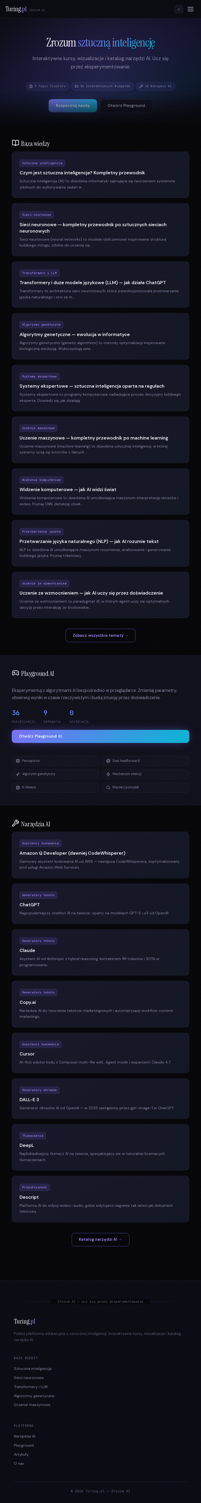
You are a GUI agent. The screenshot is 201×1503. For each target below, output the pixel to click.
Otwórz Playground (126, 105)
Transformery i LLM (31, 1386)
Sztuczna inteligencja (33, 1368)
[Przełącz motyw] (178, 9)
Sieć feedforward (123, 761)
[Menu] (190, 9)
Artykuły (21, 1454)
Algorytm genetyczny (36, 774)
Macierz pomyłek (122, 787)
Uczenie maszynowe (32, 1404)
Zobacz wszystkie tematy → (101, 635)
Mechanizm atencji (123, 774)
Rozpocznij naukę (73, 105)
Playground (24, 1445)
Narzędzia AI (24, 1436)
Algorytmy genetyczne (34, 1395)
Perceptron (28, 761)
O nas (19, 1463)
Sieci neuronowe (29, 1377)
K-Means (26, 787)
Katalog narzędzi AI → (100, 1239)
